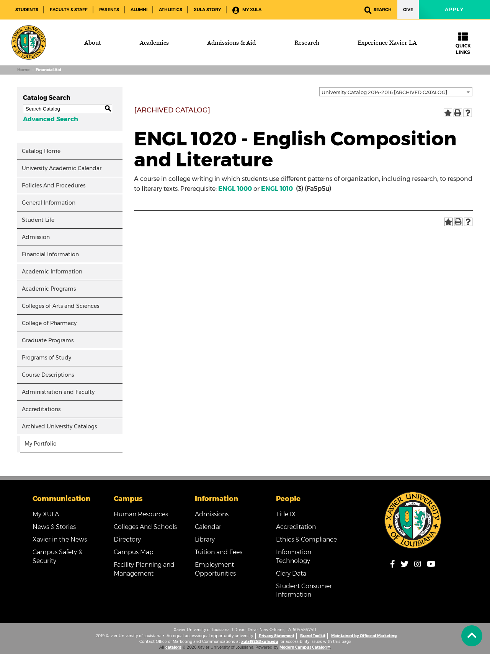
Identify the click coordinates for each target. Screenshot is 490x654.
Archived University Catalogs (59, 426)
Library (205, 539)
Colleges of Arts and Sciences (60, 306)
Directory (127, 539)
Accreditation (296, 526)
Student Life (38, 219)
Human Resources (141, 514)
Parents (109, 9)
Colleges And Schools (145, 526)
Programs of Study (46, 357)
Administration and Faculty (58, 392)
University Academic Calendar (61, 168)
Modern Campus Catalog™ (304, 647)
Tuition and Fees (218, 552)
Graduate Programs (48, 340)
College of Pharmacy (49, 323)
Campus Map (134, 552)
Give (408, 9)
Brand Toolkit (312, 635)
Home (23, 69)
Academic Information (52, 271)
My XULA (246, 10)
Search (378, 10)
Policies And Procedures (53, 185)
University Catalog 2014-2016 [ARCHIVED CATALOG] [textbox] (384, 92)
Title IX (286, 514)
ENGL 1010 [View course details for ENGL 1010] (277, 188)
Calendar (208, 526)
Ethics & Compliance (306, 539)
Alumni (139, 9)
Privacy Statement (276, 635)
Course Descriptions (48, 374)
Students (26, 9)
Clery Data (291, 573)
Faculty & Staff (69, 9)
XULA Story (207, 9)
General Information (48, 202)
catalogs (173, 647)
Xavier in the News (60, 539)
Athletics (170, 9)
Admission (36, 237)
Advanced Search (50, 119)
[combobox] (395, 91)
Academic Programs (49, 288)
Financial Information (50, 254)
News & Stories (54, 526)
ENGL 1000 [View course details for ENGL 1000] (235, 188)
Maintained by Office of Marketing (364, 635)
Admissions (212, 514)
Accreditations (41, 409)
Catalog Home (41, 151)
